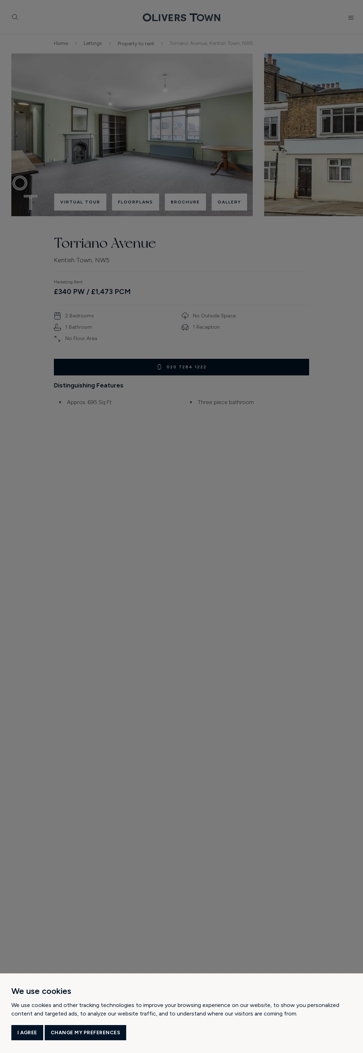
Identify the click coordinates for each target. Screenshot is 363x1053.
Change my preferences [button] (86, 1033)
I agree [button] (27, 1033)
